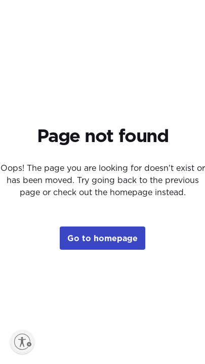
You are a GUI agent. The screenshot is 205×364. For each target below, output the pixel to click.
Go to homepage (102, 238)
